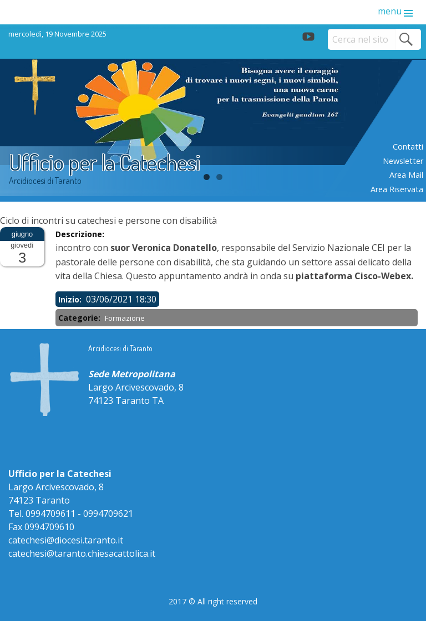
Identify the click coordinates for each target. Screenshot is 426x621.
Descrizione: (80, 234)
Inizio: (71, 299)
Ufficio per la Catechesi (104, 162)
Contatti (408, 146)
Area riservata (397, 189)
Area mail (406, 175)
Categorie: (80, 317)
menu (390, 11)
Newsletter (403, 161)
